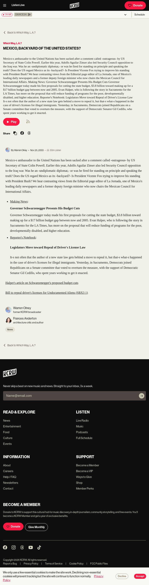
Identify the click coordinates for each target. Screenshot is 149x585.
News (10, 329)
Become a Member (87, 465)
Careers (8, 471)
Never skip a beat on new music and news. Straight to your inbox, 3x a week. (48, 386)
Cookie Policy (74, 563)
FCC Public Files (97, 563)
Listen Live (18, 5)
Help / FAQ (9, 476)
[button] (23, 14)
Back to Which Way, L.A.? (19, 32)
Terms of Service (51, 563)
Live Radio (82, 420)
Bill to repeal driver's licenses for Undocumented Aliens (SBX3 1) (46, 292)
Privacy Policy (29, 563)
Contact (8, 488)
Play (11, 122)
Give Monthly (36, 527)
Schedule (139, 14)
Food (6, 432)
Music (79, 426)
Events (7, 443)
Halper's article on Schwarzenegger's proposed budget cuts (41, 282)
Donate (135, 5)
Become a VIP (84, 471)
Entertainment (12, 426)
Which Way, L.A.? (12, 43)
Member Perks (85, 488)
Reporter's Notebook (23, 237)
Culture (7, 438)
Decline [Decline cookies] (122, 576)
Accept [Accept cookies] (140, 576)
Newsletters (10, 482)
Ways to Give (84, 476)
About (7, 465)
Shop (79, 482)
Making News (19, 201)
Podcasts (82, 432)
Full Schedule (84, 438)
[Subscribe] (141, 396)
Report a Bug (10, 563)
